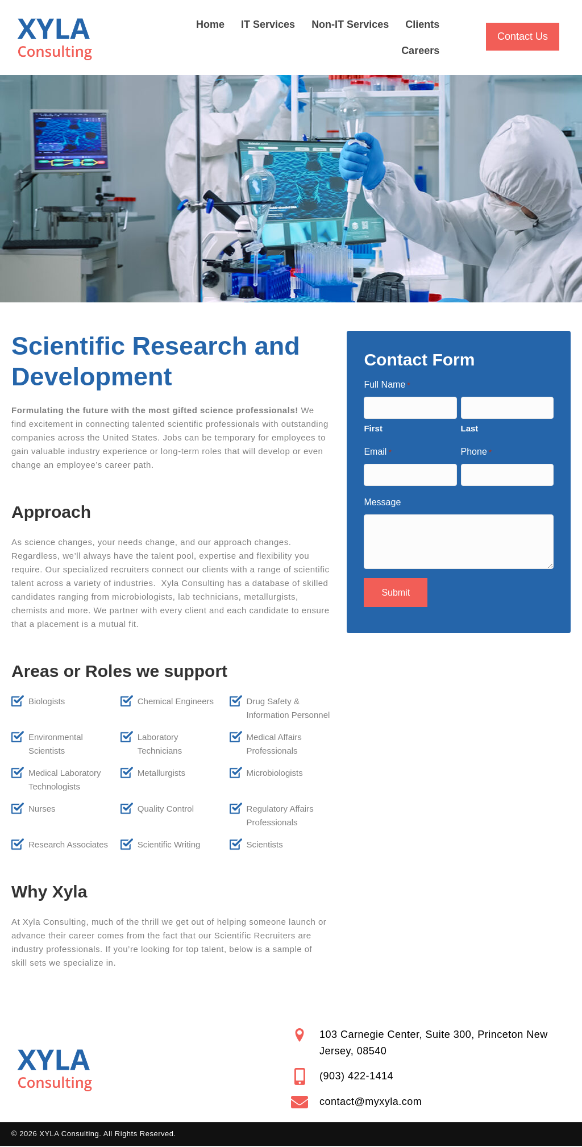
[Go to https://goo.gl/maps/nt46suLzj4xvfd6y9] (431, 1043)
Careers (420, 50)
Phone (476, 453)
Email (377, 453)
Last (470, 428)
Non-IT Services (350, 24)
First (373, 428)
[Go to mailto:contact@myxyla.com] (431, 1102)
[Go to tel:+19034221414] (431, 1076)
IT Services (268, 24)
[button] (522, 37)
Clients (422, 24)
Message (382, 502)
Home (210, 24)
